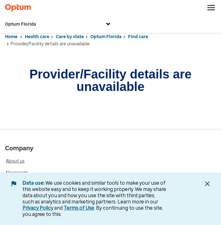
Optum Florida (58, 24)
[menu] (211, 8)
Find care (138, 36)
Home (11, 36)
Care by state (70, 36)
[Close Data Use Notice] (207, 184)
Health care (37, 36)
